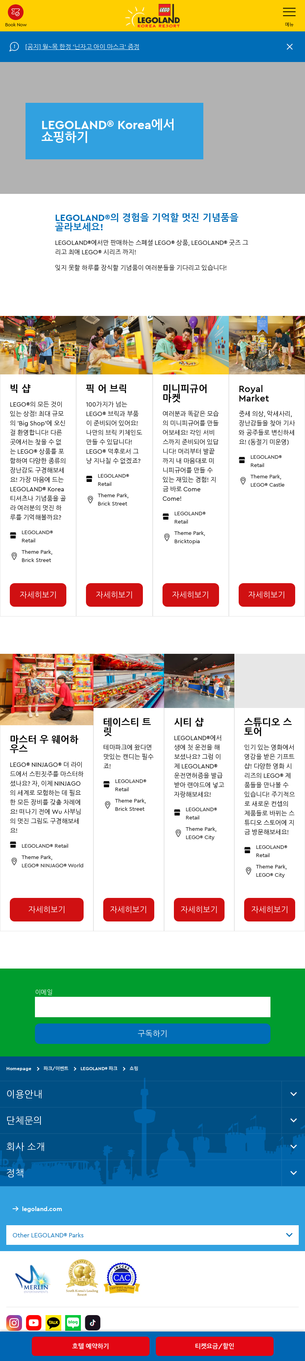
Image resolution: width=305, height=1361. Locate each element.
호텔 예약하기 (90, 1346)
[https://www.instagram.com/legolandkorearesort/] (14, 1323)
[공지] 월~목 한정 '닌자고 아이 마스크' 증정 (82, 47)
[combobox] (152, 1235)
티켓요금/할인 (214, 1346)
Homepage (18, 1068)
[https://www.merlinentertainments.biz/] (34, 1279)
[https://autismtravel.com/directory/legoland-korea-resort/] (121, 1279)
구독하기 (153, 1033)
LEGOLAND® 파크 (98, 1068)
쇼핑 (134, 1068)
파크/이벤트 (56, 1068)
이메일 (44, 992)
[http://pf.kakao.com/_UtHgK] (53, 1323)
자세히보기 (38, 595)
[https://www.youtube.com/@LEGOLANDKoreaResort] (34, 1323)
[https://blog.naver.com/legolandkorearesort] (73, 1323)
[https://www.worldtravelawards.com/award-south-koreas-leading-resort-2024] (82, 1279)
